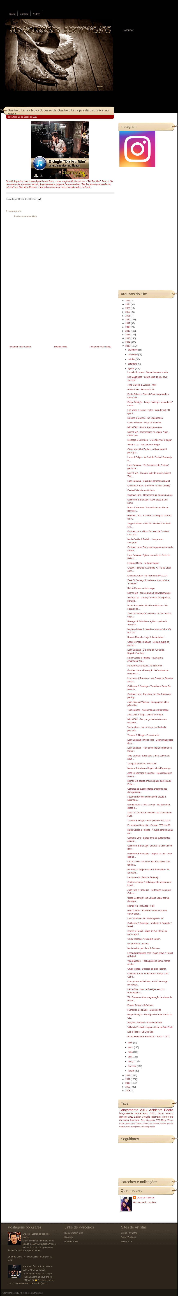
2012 (128, 1075)
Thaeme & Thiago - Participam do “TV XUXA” (149, 820)
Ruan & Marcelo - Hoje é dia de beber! (145, 637)
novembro (133, 354)
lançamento (126, 1113)
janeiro (131, 1071)
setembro (132, 364)
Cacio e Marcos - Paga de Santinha (144, 422)
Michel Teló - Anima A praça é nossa (144, 427)
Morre (164, 1117)
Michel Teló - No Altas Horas (140, 906)
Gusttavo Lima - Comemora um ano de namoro (149, 495)
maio (130, 1052)
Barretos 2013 (126, 1117)
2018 (128, 327)
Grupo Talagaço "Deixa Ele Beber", (144, 939)
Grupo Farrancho (129, 1233)
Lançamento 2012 (133, 1110)
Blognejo (68, 1237)
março (131, 1061)
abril (130, 1056)
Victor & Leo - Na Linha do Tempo (143, 444)
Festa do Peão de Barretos (162, 1123)
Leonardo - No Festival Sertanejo (143, 877)
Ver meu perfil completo (144, 1202)
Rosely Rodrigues (145, 1127)
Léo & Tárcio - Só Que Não (140, 1032)
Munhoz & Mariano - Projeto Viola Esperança (148, 768)
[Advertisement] (33, 319)
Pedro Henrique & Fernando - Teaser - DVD (148, 1036)
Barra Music (130, 1123)
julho (130, 1042)
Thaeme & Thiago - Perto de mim (143, 735)
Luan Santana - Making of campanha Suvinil (148, 481)
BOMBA (122, 1123)
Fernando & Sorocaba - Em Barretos (144, 665)
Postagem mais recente (20, 346)
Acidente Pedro (161, 1110)
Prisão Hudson (165, 1113)
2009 (128, 1087)
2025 (128, 300)
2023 (128, 308)
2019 (128, 323)
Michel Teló (126, 1241)
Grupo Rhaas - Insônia (138, 943)
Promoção (134, 1127)
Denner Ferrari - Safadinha (140, 1005)
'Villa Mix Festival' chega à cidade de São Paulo (150, 1027)
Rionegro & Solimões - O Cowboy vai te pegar (149, 440)
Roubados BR (71, 1241)
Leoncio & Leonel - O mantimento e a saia (147, 372)
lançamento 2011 (145, 1113)
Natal (128, 1127)
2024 (128, 304)
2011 (128, 1079)
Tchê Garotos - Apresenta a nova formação (147, 710)
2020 (128, 319)
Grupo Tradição (128, 1237)
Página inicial (60, 346)
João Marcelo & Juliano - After (141, 385)
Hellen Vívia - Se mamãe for (140, 389)
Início (12, 14)
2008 (128, 1090)
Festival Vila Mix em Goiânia (140, 490)
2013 (128, 346)
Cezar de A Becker (145, 1197)
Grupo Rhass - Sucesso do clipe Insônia (146, 969)
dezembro (133, 350)
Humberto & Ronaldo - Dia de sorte (144, 1010)
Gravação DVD (153, 1120)
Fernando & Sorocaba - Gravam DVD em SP (148, 825)
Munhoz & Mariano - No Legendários (145, 418)
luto (153, 1127)
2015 (128, 338)
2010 (128, 1083)
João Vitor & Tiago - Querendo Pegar (145, 714)
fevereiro (132, 1066)
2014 (128, 342)
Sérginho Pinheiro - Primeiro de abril (144, 1022)
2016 (128, 334)
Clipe (143, 1120)
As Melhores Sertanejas (31, 1293)
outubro (132, 359)
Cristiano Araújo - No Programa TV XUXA (147, 575)
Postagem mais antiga (100, 346)
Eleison (137, 1117)
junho (131, 1047)
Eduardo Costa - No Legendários (143, 563)
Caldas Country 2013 (144, 1123)
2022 (128, 312)
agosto (131, 368)
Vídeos (36, 14)
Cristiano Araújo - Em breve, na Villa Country (148, 485)
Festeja (122, 1127)
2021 (128, 316)
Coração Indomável (151, 1117)
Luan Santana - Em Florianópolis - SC (145, 918)
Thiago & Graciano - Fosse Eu (141, 763)
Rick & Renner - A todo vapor (141, 588)
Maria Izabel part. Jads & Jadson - (143, 948)
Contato (24, 14)
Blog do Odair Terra (73, 1233)
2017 (128, 331)
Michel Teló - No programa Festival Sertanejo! (149, 593)
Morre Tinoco (167, 1120)
